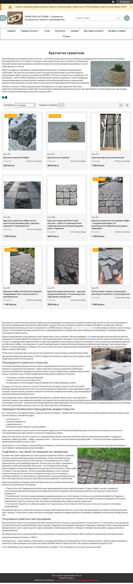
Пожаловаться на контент (64, 580)
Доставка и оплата (93, 31)
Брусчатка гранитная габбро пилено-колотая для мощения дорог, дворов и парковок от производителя (21, 223)
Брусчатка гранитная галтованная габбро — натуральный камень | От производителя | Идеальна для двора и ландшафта (111, 224)
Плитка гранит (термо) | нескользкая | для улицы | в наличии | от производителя (111, 292)
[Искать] (118, 18)
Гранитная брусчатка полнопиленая (108, 158)
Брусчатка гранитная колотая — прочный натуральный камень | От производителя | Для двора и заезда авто (66, 294)
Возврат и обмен (117, 31)
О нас (47, 31)
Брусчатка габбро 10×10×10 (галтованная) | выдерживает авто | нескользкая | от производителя (22, 294)
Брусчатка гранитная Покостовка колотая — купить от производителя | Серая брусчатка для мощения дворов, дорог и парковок (65, 224)
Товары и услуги (29, 31)
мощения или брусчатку (82, 328)
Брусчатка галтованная (58, 158)
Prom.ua (78, 576)
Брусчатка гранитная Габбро (16, 158)
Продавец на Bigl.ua (66, 578)
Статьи (66, 36)
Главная (11, 31)
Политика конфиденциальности (87, 580)
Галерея (75, 31)
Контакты (60, 31)
